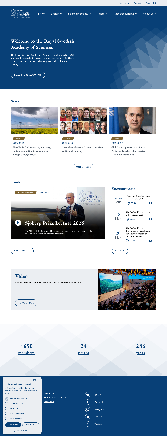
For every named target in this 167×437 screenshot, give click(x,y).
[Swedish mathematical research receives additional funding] (83, 134)
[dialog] (22, 405)
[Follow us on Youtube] (104, 425)
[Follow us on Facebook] (104, 403)
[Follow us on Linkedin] (104, 417)
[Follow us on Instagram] (104, 410)
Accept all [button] (13, 425)
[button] (22, 430)
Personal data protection (55, 398)
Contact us (49, 394)
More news (83, 168)
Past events (22, 251)
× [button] (38, 380)
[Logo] (15, 13)
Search (149, 3)
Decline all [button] (31, 425)
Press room (49, 402)
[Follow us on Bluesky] (104, 395)
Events (120, 251)
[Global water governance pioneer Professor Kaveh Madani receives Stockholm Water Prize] (132, 134)
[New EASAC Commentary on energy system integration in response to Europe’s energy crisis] (34, 134)
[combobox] (34, 380)
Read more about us (28, 75)
